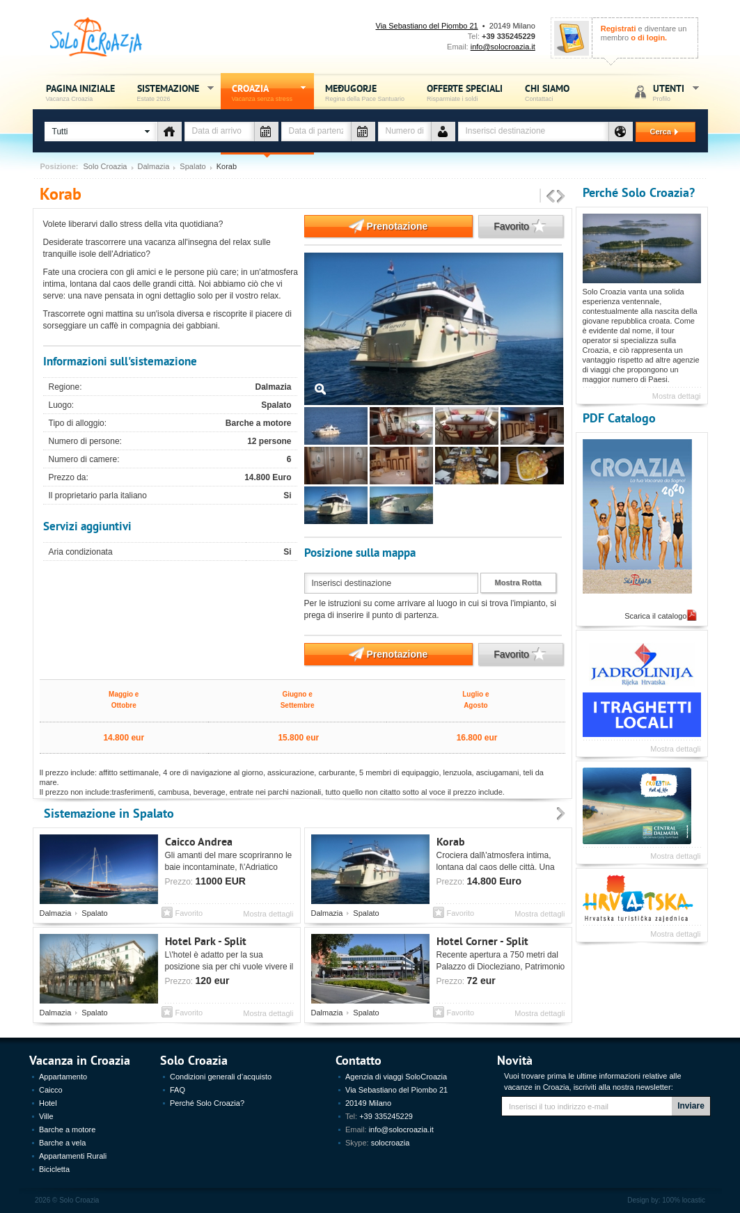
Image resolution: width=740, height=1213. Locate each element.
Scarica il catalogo (655, 616)
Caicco (51, 1090)
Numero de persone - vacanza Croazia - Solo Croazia (443, 131)
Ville (46, 1116)
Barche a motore (67, 1129)
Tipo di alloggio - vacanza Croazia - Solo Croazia (169, 131)
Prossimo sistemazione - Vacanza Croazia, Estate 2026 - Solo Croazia (561, 197)
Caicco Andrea (199, 841)
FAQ (177, 1090)
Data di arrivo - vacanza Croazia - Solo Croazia (266, 131)
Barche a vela (62, 1143)
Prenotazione (366, 226)
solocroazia (390, 1143)
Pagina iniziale (80, 92)
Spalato (192, 167)
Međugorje (364, 92)
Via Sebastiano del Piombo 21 (427, 26)
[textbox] (533, 131)
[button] (101, 131)
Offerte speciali (465, 92)
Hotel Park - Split (205, 940)
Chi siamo (547, 92)
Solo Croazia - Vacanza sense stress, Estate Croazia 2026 (96, 37)
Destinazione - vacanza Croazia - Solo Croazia (620, 131)
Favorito (512, 226)
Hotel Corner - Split (482, 940)
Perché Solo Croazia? (639, 192)
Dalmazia (154, 167)
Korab (450, 841)
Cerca (659, 131)
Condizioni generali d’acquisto (220, 1076)
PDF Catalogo (619, 417)
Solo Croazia (105, 167)
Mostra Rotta (518, 582)
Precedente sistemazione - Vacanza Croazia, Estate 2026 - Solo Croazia (550, 197)
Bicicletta (54, 1169)
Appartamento (63, 1076)
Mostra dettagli (268, 914)
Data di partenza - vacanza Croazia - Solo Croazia (363, 131)
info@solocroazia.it (503, 46)
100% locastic (683, 1200)
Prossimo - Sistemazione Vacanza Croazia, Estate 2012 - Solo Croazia (561, 814)
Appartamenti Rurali (73, 1156)
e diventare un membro (644, 33)
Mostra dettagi (676, 396)
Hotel (48, 1103)
